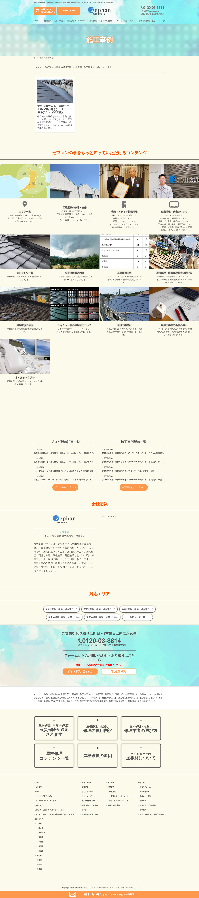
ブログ (162, 21)
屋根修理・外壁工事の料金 (100, 21)
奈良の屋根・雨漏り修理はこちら (64, 617)
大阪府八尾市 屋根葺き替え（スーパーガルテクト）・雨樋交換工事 (131, 462)
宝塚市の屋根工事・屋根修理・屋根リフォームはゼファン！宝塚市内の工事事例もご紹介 (71, 462)
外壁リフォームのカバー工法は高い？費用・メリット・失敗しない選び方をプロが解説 (70, 480)
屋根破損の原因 (97, 755)
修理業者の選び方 (140, 729)
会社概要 (47, 21)
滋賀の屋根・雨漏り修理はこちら (102, 617)
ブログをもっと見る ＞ (65, 487)
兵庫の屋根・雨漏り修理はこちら (137, 609)
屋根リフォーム (145, 787)
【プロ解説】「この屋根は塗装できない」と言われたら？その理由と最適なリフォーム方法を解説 (75, 471)
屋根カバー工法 (145, 796)
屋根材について (140, 756)
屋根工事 (141, 782)
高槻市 (41, 842)
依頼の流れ (39, 805)
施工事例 (59, 21)
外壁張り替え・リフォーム (118, 796)
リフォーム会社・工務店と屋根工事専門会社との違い (54, 814)
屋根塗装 (143, 810)
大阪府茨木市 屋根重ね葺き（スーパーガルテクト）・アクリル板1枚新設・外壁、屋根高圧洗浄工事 (144, 453)
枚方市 (41, 828)
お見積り (119, 671)
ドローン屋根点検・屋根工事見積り (152, 814)
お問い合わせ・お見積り (90, 805)
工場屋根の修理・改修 (146, 21)
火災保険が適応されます (54, 730)
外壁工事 (111, 787)
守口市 (41, 837)
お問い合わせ (80, 671)
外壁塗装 (112, 792)
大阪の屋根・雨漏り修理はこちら (61, 609)
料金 (37, 792)
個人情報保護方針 (88, 801)
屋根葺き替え (144, 792)
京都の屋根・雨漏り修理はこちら (99, 609)
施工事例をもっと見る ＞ (134, 487)
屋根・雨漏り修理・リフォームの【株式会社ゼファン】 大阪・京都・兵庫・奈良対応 (106, 888)
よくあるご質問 (87, 792)
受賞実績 (85, 787)
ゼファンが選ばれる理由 (44, 796)
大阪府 (39, 823)
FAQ (118, 21)
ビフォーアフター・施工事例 (45, 801)
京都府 (39, 855)
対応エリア (128, 21)
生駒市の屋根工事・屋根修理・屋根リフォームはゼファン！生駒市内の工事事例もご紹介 (71, 453)
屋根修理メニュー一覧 (76, 21)
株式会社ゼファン (109, 516)
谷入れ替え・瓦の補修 (148, 805)
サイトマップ (86, 796)
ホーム (37, 21)
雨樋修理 (143, 801)
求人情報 (111, 782)
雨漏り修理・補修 (114, 805)
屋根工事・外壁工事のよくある (49, 810)
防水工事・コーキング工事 (118, 801)
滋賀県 (39, 865)
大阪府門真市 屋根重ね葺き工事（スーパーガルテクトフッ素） (129, 471)
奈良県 (39, 869)
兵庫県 (39, 860)
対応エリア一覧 (137, 617)
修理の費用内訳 (97, 729)
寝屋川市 (42, 833)
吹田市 (41, 846)
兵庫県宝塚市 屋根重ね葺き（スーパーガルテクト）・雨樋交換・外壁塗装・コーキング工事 (141, 480)
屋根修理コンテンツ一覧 (54, 756)
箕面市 (41, 851)
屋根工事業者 (86, 782)
